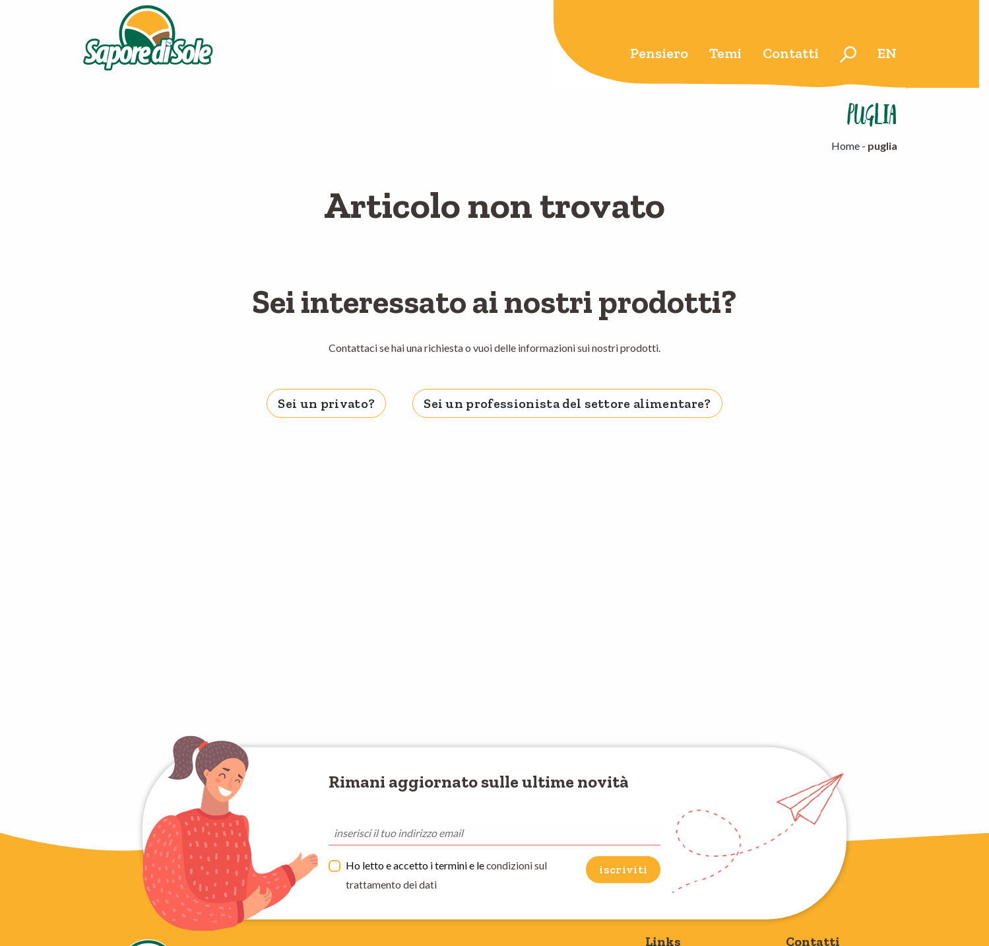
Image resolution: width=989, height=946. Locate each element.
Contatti (791, 53)
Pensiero (659, 53)
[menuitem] (659, 54)
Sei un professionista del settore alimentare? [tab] (567, 403)
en (887, 53)
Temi (725, 53)
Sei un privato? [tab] (326, 403)
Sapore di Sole (150, 44)
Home (845, 145)
